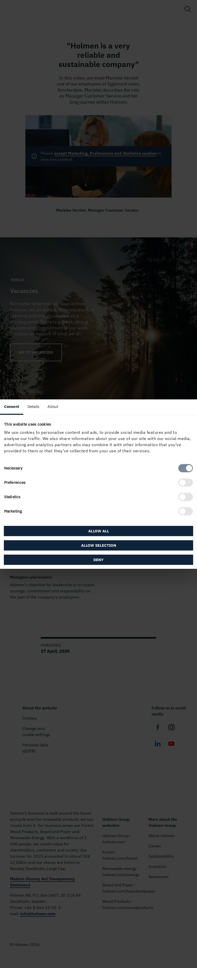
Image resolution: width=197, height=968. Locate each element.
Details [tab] (33, 406)
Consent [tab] (11, 406)
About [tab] (52, 406)
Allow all (98, 531)
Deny (98, 559)
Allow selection (98, 545)
